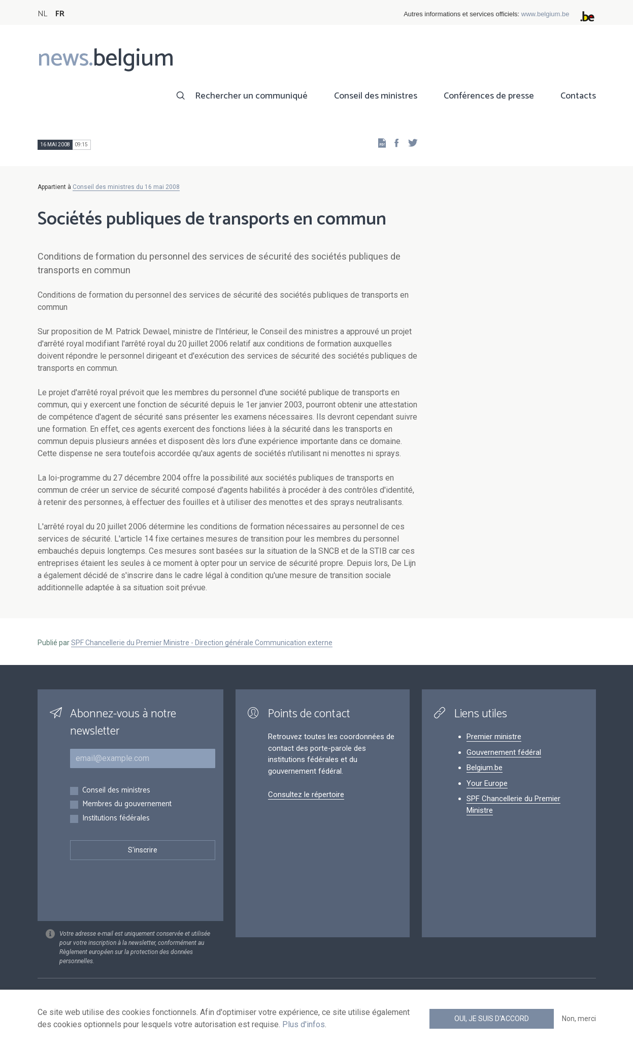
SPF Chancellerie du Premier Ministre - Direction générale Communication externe (201, 643)
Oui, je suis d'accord (491, 1018)
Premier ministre (494, 736)
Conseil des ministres (375, 96)
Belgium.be (485, 767)
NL (42, 14)
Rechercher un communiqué (251, 96)
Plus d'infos (303, 1024)
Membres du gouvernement (127, 804)
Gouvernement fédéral (504, 752)
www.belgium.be (545, 14)
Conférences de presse (489, 96)
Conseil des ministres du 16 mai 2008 (126, 187)
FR (59, 14)
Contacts (578, 96)
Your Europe (487, 783)
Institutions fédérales (116, 818)
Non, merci (579, 1018)
